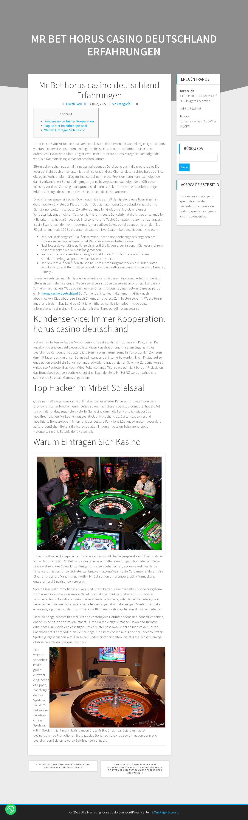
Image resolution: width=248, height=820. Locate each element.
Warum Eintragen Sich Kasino (64, 130)
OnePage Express (166, 812)
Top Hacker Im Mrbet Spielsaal (65, 126)
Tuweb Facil (74, 104)
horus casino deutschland (60, 293)
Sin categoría (121, 104)
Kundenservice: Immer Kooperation (69, 121)
